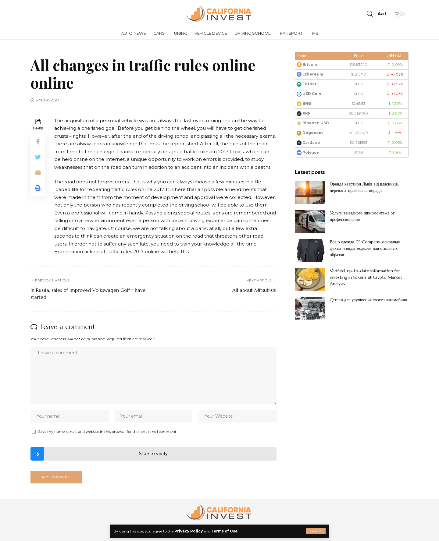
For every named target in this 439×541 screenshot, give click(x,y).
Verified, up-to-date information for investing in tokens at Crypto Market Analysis (366, 277)
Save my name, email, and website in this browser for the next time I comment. (107, 432)
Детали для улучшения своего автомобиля (368, 299)
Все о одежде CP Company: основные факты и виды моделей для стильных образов (365, 248)
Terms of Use (224, 531)
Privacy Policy (188, 531)
